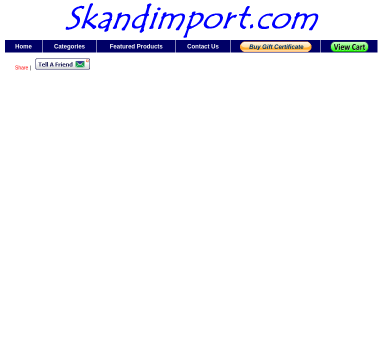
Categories (69, 46)
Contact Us (202, 46)
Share (21, 67)
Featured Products (136, 46)
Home (23, 46)
